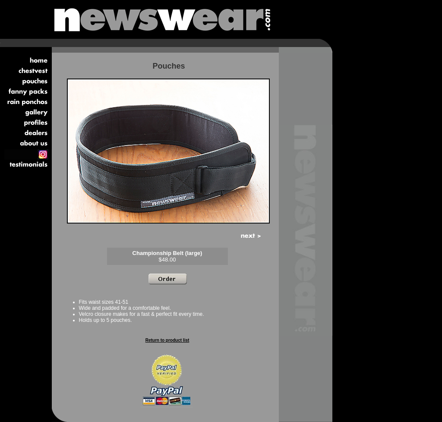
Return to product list (167, 340)
